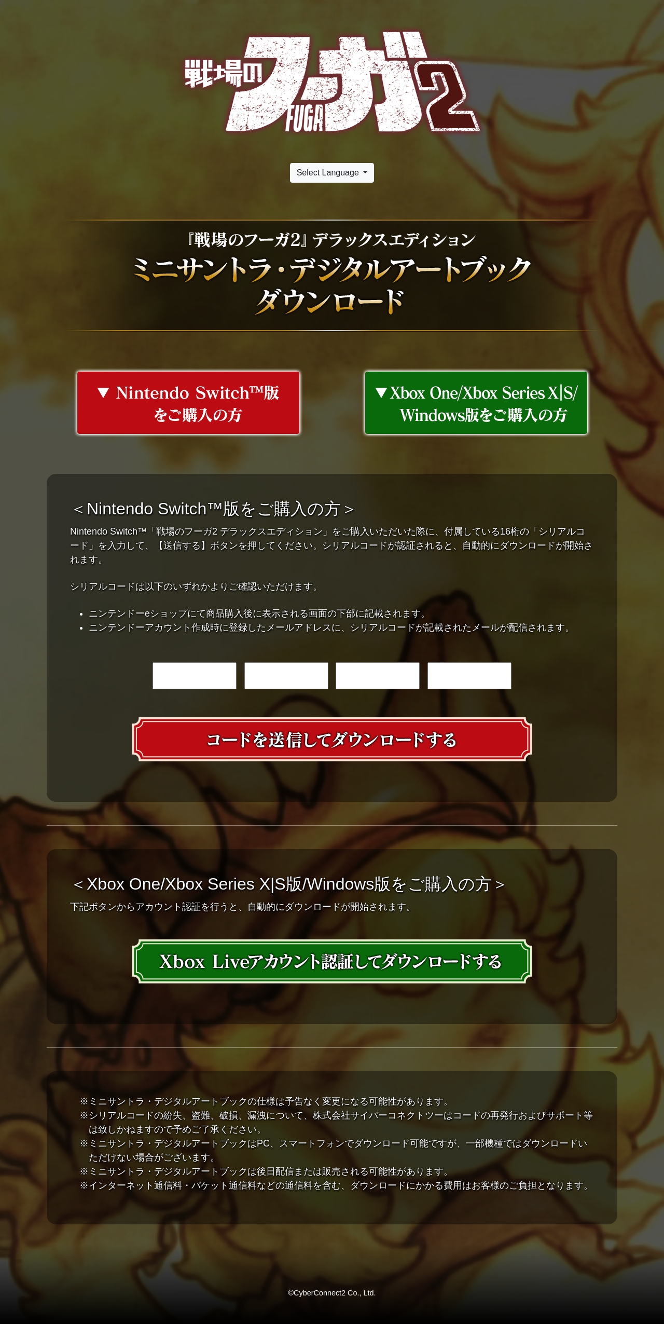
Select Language (329, 172)
